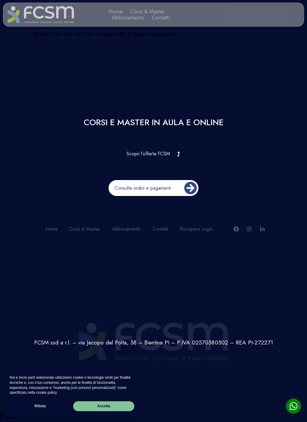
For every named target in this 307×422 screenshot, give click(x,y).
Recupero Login (196, 231)
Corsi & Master (147, 11)
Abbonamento (128, 17)
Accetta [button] (103, 406)
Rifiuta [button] (40, 406)
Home (116, 11)
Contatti (161, 17)
